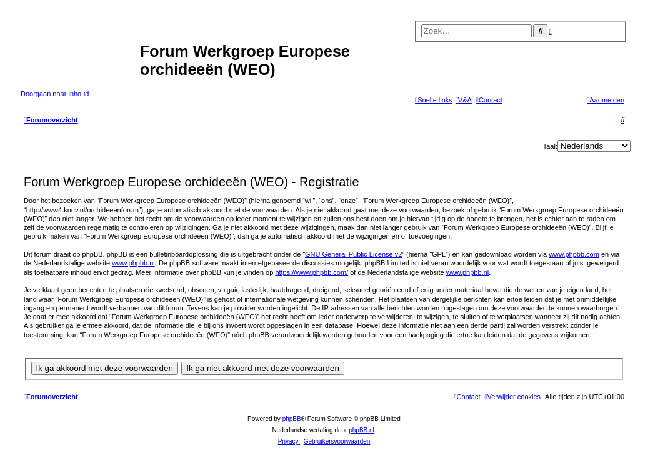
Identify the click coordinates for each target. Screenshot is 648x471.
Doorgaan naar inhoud (55, 93)
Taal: (550, 146)
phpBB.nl (361, 430)
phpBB (291, 418)
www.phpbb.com (574, 254)
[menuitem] (464, 100)
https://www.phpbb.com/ (311, 272)
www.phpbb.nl (133, 263)
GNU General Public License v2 (353, 254)
